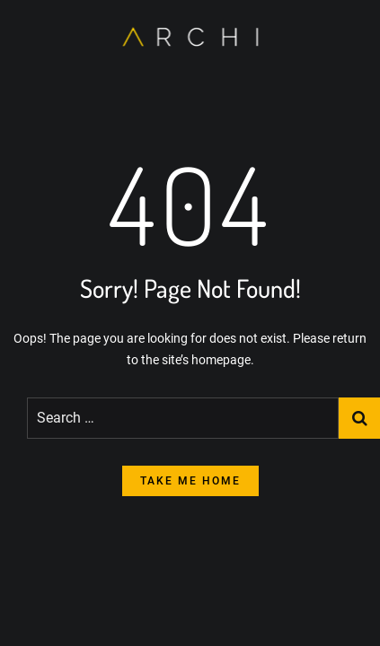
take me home (190, 481)
